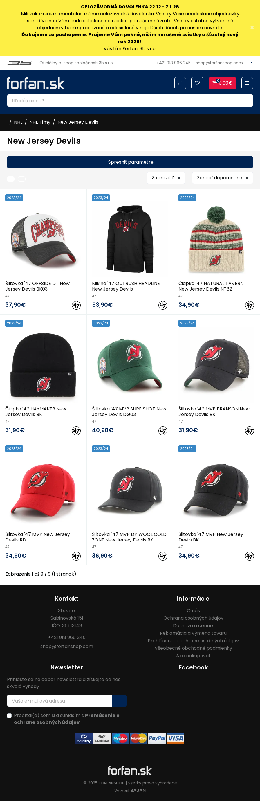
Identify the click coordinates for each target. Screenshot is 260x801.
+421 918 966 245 (173, 63)
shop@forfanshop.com (219, 63)
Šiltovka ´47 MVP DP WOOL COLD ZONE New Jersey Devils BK (129, 537)
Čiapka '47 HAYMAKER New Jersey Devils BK (35, 412)
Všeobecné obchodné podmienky (193, 648)
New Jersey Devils (77, 122)
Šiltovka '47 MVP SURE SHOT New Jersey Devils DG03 (129, 412)
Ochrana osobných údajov (193, 618)
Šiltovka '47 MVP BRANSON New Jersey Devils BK (214, 412)
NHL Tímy (39, 122)
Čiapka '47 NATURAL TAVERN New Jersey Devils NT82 (210, 286)
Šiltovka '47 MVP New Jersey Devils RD (37, 537)
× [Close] (252, 27)
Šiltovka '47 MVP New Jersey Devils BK (210, 537)
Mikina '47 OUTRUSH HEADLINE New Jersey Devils (126, 286)
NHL (18, 122)
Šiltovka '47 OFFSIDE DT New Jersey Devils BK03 (37, 286)
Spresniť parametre (131, 162)
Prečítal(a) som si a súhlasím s (67, 719)
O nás (193, 610)
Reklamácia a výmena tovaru (193, 633)
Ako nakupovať (193, 655)
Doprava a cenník (193, 625)
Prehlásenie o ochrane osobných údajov (193, 640)
